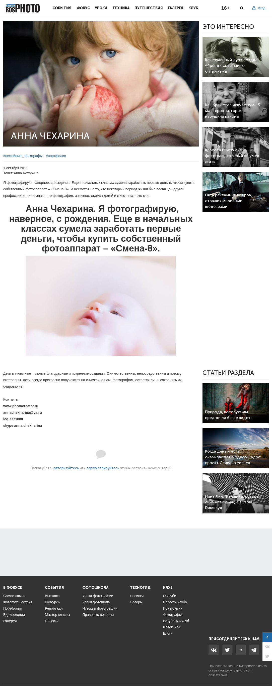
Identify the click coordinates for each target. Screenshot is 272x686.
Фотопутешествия (17, 602)
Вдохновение (14, 615)
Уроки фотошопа (96, 602)
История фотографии (99, 608)
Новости (51, 621)
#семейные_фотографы (22, 156)
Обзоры (136, 602)
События (62, 8)
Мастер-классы (57, 615)
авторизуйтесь (66, 468)
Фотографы (172, 615)
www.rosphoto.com (238, 670)
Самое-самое (14, 596)
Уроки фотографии (97, 596)
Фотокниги (171, 627)
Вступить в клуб (176, 621)
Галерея (175, 8)
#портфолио (56, 156)
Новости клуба (175, 602)
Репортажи (54, 608)
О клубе (169, 596)
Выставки (52, 596)
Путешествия (148, 8)
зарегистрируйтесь (103, 468)
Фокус (83, 8)
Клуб (193, 8)
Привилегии (173, 608)
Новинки (137, 596)
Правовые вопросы (98, 615)
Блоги (168, 633)
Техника (120, 8)
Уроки (101, 8)
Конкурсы (52, 602)
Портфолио (12, 608)
